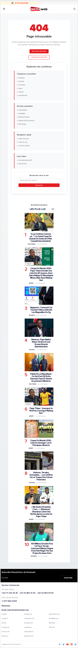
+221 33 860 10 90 (27, 593)
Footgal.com (5, 627)
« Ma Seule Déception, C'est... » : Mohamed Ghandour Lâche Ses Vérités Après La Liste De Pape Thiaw (41, 511)
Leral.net (4, 614)
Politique (21, 78)
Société (21, 81)
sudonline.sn (28, 627)
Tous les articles (23, 146)
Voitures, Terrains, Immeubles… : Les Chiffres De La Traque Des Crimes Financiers (41, 476)
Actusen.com (6, 632)
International (22, 95)
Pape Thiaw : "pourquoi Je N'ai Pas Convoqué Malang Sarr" (41, 410)
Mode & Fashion (23, 117)
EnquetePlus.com (54, 614)
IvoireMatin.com (54, 618)
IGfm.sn (4, 623)
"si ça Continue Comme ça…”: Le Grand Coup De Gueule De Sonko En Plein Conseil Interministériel (40, 237)
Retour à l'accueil (39, 51)
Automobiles (22, 110)
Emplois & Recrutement (26, 120)
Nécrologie (22, 124)
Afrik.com (52, 627)
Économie (21, 85)
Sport (20, 88)
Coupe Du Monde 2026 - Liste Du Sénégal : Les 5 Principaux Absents (41, 442)
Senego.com (28, 614)
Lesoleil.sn (5, 618)
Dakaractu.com (28, 636)
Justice (31, 349)
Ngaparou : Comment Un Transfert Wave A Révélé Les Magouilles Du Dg (41, 309)
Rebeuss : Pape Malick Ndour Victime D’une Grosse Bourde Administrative (41, 343)
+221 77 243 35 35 (10, 593)
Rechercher (39, 185)
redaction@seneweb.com (18, 610)
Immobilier (21, 114)
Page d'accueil (23, 139)
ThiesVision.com (29, 618)
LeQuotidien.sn (29, 632)
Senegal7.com (28, 623)
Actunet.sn (5, 636)
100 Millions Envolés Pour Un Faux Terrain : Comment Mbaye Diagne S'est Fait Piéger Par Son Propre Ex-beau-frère (42, 548)
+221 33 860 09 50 (45, 593)
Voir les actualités (39, 57)
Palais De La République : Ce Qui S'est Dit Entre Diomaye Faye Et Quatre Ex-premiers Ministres (41, 377)
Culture (20, 92)
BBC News (52, 623)
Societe (32, 315)
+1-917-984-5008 (9, 601)
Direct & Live (22, 142)
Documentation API (25, 160)
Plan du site (22, 164)
